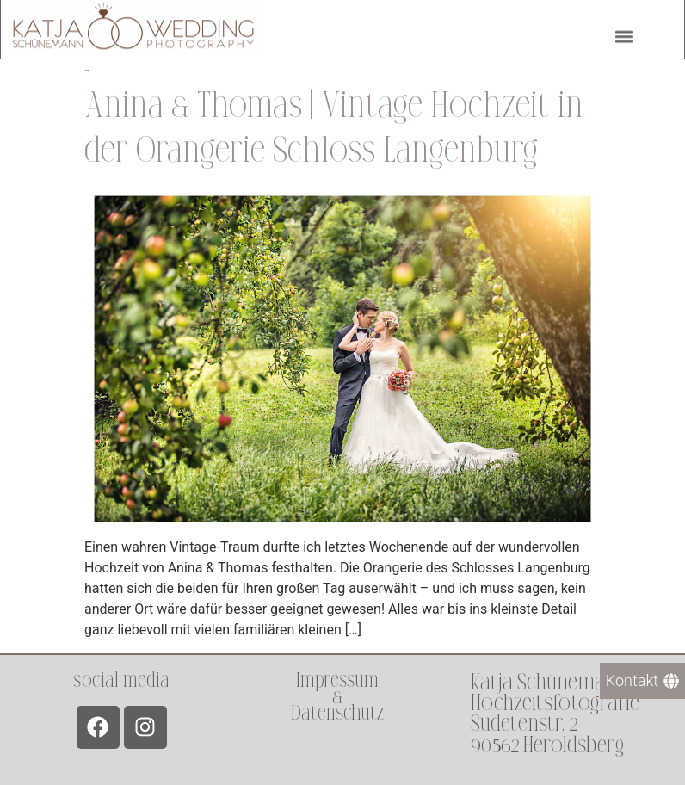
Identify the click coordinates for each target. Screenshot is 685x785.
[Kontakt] (642, 681)
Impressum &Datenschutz (337, 697)
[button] (623, 34)
